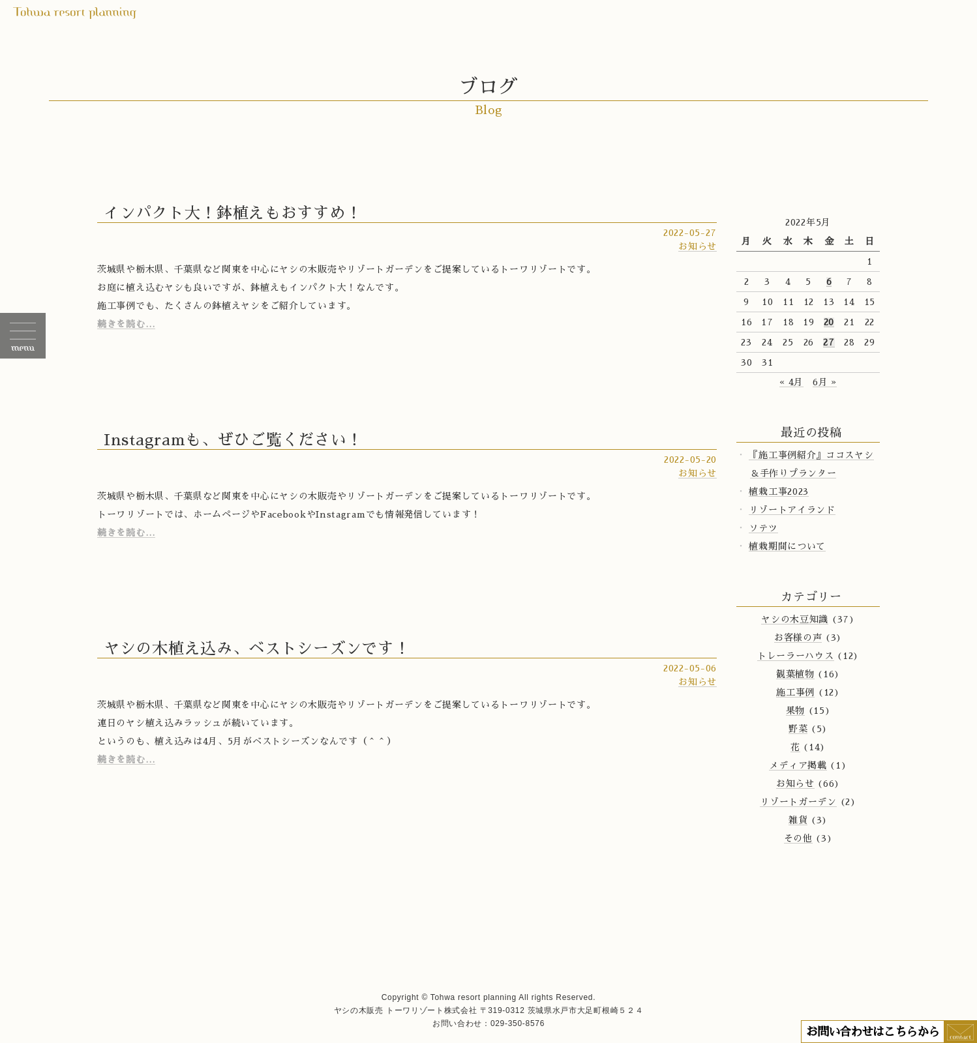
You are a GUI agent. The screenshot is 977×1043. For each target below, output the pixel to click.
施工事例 (795, 692)
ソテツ (763, 528)
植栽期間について (787, 546)
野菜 (798, 728)
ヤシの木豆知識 (794, 619)
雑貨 (798, 820)
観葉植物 (795, 674)
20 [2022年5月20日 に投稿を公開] (829, 322)
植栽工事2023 (779, 491)
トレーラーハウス (795, 655)
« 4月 (791, 382)
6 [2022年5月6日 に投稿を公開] (829, 281)
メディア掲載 (797, 765)
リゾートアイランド (792, 509)
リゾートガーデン (798, 801)
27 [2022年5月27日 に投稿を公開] (828, 342)
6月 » (825, 382)
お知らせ (697, 246)
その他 (798, 838)
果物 (795, 710)
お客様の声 (798, 637)
